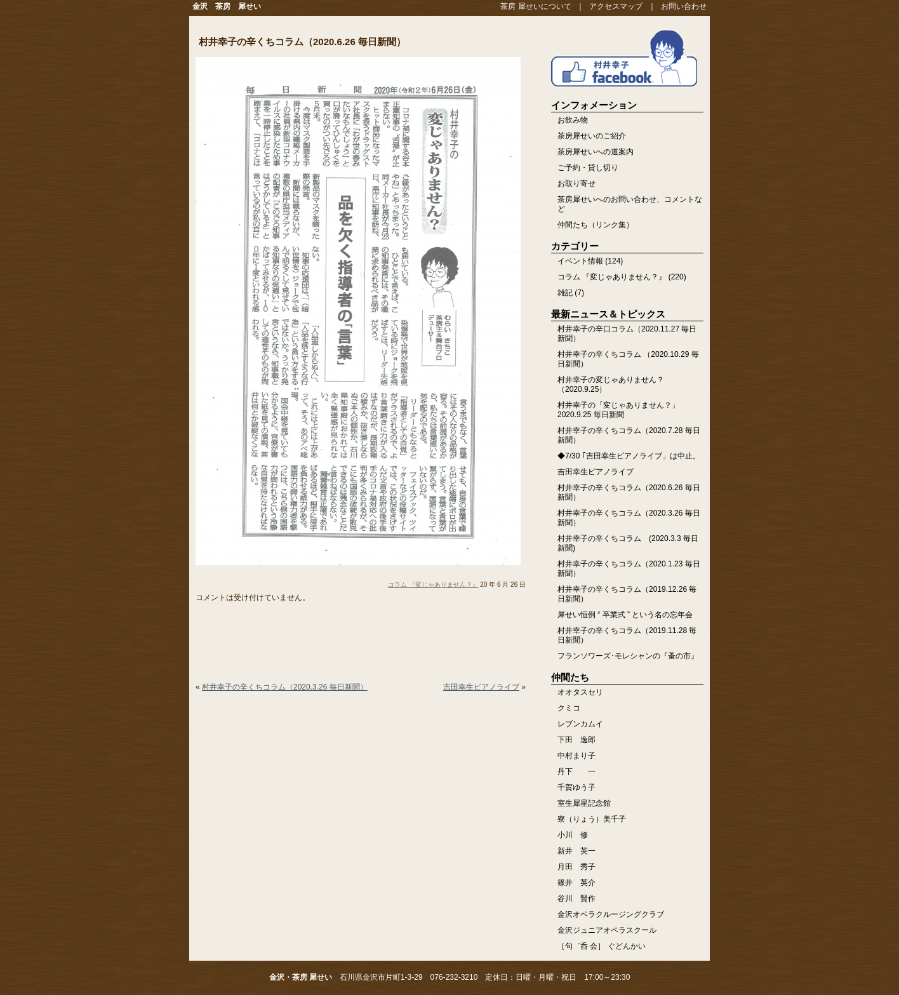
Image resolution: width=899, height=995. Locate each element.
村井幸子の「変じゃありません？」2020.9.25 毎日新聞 (618, 410)
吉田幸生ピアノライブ (481, 687)
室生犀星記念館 (584, 803)
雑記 (565, 292)
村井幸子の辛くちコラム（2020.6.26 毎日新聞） (302, 41)
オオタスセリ (580, 692)
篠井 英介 (576, 882)
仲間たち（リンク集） (595, 224)
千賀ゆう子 (576, 787)
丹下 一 (576, 771)
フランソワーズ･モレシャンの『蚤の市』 (627, 655)
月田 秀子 (576, 866)
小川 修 (572, 835)
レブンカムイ (580, 723)
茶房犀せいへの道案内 (595, 151)
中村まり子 (576, 755)
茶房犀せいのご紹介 (591, 135)
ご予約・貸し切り (587, 167)
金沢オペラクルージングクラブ (610, 914)
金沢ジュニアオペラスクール (606, 930)
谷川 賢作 (576, 898)
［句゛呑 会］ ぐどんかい (601, 946)
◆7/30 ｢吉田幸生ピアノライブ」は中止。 (628, 455)
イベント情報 (580, 261)
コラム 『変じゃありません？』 (433, 584)
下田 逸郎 (576, 739)
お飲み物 (572, 120)
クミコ (568, 708)
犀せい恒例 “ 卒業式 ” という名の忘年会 (625, 614)
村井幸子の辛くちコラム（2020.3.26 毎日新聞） (285, 687)
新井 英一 (576, 850)
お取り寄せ (576, 183)
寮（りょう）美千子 (591, 819)
